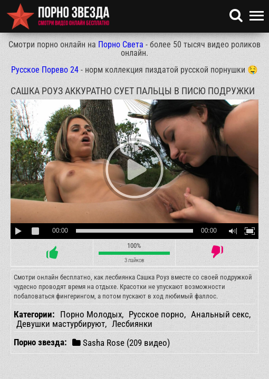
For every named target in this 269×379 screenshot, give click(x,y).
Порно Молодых (91, 314)
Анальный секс (220, 314)
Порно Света (120, 44)
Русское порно (156, 314)
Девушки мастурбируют (60, 324)
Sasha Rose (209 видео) (121, 342)
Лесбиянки (132, 324)
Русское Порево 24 (45, 70)
